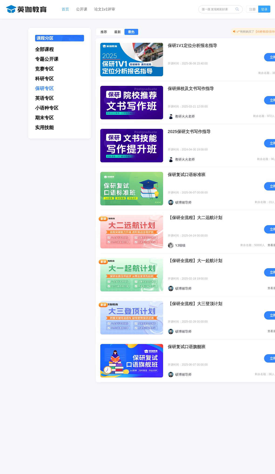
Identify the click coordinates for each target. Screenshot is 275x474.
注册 (252, 9)
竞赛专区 (44, 68)
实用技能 (44, 127)
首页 (65, 9)
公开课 (81, 9)
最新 (117, 32)
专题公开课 (46, 59)
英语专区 (44, 98)
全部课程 (44, 49)
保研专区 (44, 88)
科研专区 (44, 78)
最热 (131, 32)
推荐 (104, 32)
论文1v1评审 (104, 9)
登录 (264, 9)
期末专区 (44, 117)
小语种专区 (46, 107)
